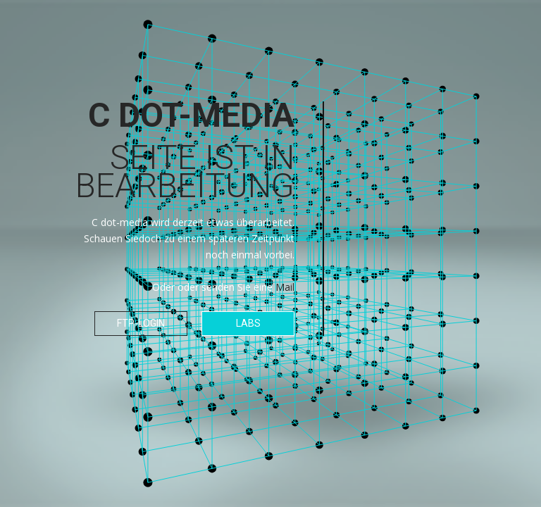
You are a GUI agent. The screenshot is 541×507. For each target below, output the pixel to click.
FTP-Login (141, 323)
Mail (284, 287)
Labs (248, 323)
